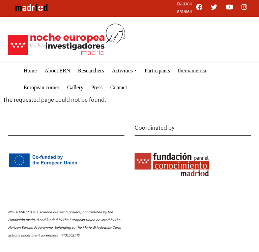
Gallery (75, 87)
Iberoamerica (192, 70)
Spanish (184, 12)
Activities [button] (122, 70)
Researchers (91, 70)
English (184, 4)
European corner (41, 87)
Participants (157, 70)
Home (30, 70)
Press (97, 87)
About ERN (57, 70)
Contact (118, 87)
